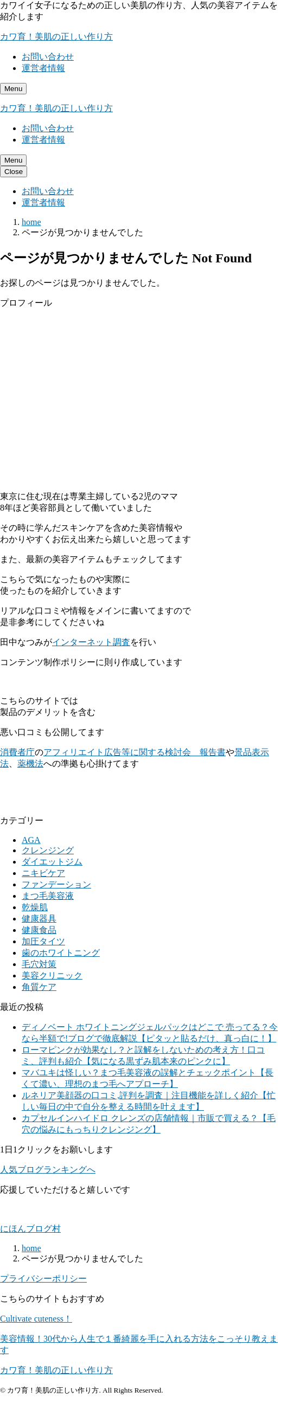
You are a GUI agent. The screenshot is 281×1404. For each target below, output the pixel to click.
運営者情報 (43, 68)
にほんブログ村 (30, 1228)
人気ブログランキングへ (47, 1169)
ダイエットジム (52, 861)
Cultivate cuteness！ (36, 1318)
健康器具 (39, 918)
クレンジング (48, 850)
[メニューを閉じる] (13, 171)
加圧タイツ (43, 941)
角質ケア (39, 986)
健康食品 (39, 930)
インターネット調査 (91, 642)
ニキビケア (43, 873)
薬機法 (30, 763)
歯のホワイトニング (61, 952)
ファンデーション (56, 884)
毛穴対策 (39, 964)
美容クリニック (52, 975)
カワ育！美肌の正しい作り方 (56, 36)
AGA (31, 840)
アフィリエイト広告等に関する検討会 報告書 (134, 752)
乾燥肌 (35, 907)
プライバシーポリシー (43, 1278)
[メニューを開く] (13, 88)
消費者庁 (17, 752)
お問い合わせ (48, 56)
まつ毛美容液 (48, 895)
